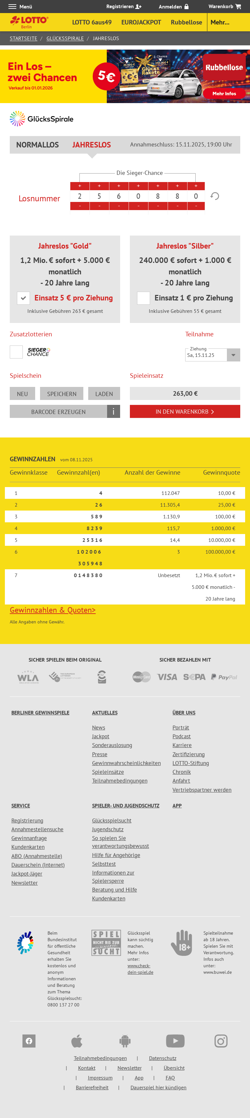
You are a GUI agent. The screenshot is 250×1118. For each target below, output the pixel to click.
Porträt (181, 727)
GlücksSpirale (65, 38)
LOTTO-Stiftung (191, 763)
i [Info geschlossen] (113, 411)
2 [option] (80, 196)
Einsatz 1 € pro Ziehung (194, 298)
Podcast (182, 736)
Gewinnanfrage (29, 838)
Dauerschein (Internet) (38, 864)
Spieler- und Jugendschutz (126, 805)
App (177, 805)
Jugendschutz (108, 829)
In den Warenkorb (185, 411)
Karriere (182, 745)
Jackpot (100, 736)
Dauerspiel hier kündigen (159, 1087)
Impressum (100, 1077)
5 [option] (99, 196)
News (98, 727)
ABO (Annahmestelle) (36, 856)
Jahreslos (92, 145)
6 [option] (119, 196)
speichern (61, 394)
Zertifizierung (189, 754)
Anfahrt (181, 780)
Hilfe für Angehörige (116, 855)
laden (104, 394)
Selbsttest (104, 863)
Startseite (23, 38)
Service (20, 805)
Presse (99, 754)
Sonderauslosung (112, 745)
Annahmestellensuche (37, 829)
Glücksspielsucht (112, 820)
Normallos (37, 145)
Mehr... (220, 22)
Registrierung (27, 820)
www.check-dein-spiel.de (140, 969)
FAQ (170, 1077)
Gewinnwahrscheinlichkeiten (126, 763)
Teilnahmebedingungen (119, 780)
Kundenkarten (28, 846)
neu (22, 394)
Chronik (182, 771)
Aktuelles (105, 712)
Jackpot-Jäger (26, 873)
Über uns (184, 712)
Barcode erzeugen (58, 412)
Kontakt (86, 1067)
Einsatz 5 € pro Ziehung (74, 298)
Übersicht (174, 1067)
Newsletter (24, 882)
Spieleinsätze (108, 771)
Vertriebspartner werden (202, 789)
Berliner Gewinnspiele (40, 712)
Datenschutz (162, 1058)
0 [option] (138, 196)
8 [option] (158, 196)
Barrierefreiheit (92, 1087)
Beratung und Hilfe (114, 889)
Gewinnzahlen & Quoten (53, 610)
